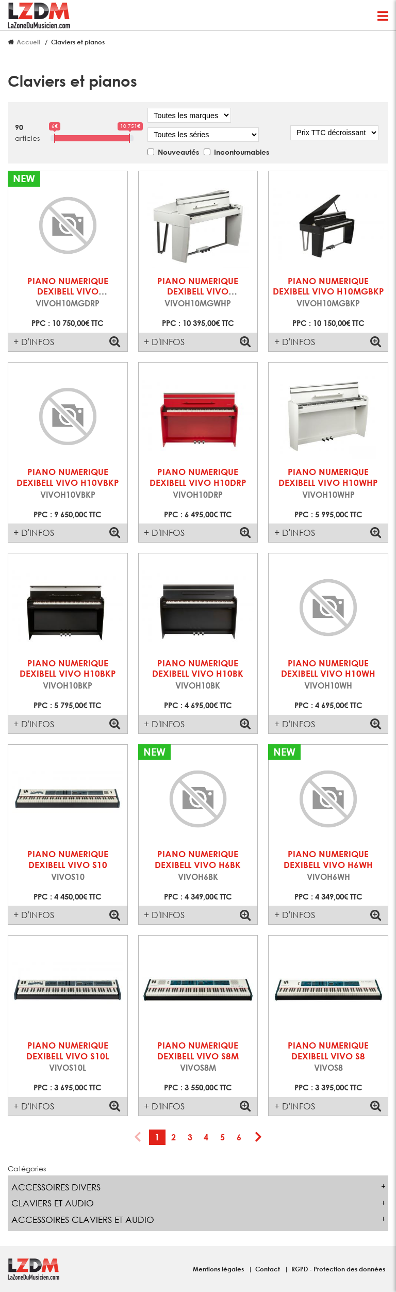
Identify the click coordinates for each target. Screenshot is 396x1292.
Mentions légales (219, 1269)
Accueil (28, 42)
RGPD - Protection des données (338, 1269)
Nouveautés (178, 152)
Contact (268, 1269)
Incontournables (241, 152)
